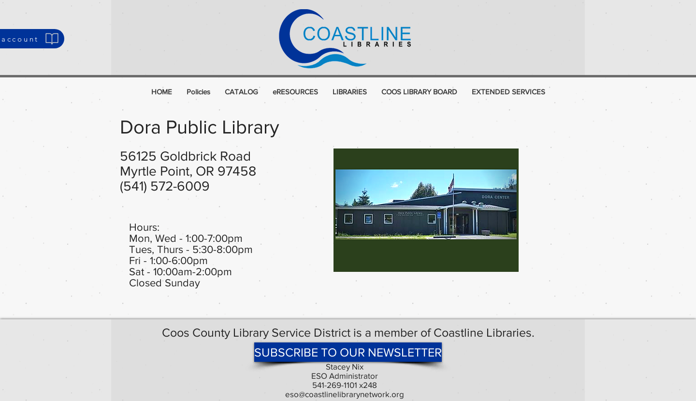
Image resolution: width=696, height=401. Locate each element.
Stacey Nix (344, 366)
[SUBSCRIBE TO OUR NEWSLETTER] (348, 352)
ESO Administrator (344, 375)
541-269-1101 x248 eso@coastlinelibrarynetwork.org (344, 389)
